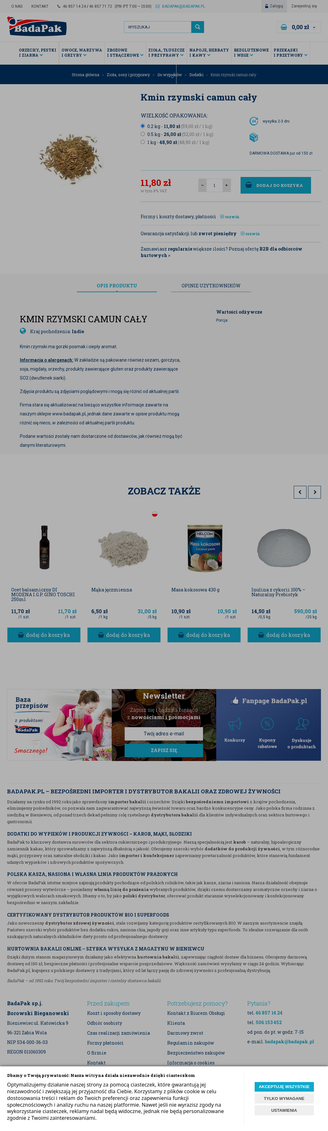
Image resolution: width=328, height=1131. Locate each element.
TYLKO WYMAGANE (284, 1098)
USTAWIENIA (284, 1110)
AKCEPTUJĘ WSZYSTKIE (284, 1086)
